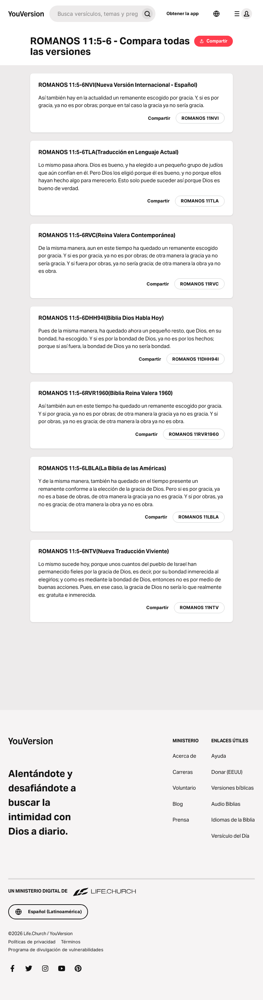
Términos (70, 941)
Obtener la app (182, 13)
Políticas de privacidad (31, 941)
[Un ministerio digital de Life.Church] (131, 888)
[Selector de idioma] (216, 14)
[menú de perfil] (242, 14)
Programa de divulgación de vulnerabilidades (55, 949)
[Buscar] (94, 13)
